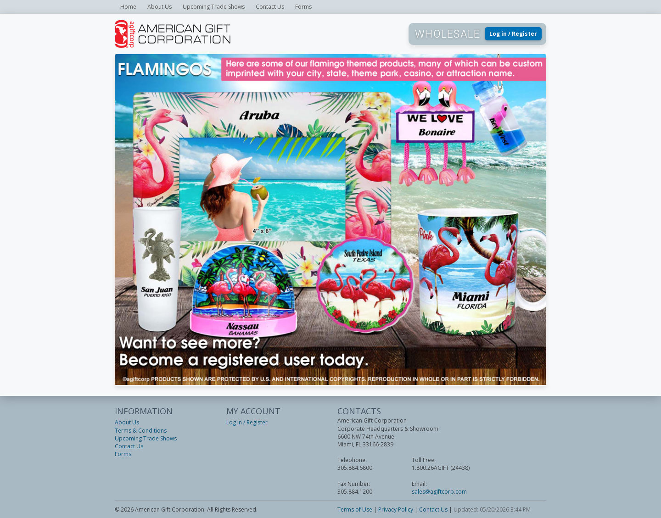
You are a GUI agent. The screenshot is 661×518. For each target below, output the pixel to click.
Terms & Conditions (141, 430)
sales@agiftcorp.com (439, 492)
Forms (303, 7)
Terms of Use (354, 509)
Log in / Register (513, 34)
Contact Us (270, 7)
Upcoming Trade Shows (214, 7)
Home (128, 7)
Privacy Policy (395, 509)
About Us (159, 7)
